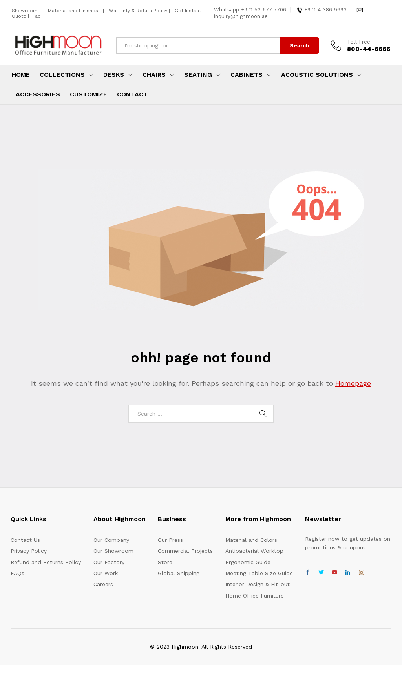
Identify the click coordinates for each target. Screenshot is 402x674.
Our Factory (108, 562)
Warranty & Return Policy (137, 10)
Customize (88, 94)
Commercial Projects (185, 551)
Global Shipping (178, 573)
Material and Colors (251, 540)
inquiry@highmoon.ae (241, 16)
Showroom (25, 10)
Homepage (353, 383)
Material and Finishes (74, 10)
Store (165, 562)
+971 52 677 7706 (263, 10)
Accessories (38, 94)
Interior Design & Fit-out (257, 584)
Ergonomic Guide (247, 562)
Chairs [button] (154, 75)
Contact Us (25, 540)
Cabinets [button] (246, 75)
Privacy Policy (29, 551)
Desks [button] (113, 75)
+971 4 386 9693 (325, 10)
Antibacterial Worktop (254, 551)
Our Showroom (113, 551)
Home (21, 75)
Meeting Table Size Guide (259, 573)
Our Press (170, 540)
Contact (132, 94)
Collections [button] (62, 75)
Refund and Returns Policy (46, 562)
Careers (103, 584)
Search (299, 45)
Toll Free (358, 41)
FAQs (17, 573)
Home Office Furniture (254, 595)
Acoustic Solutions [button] (317, 75)
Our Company (111, 540)
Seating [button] (198, 75)
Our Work (105, 573)
